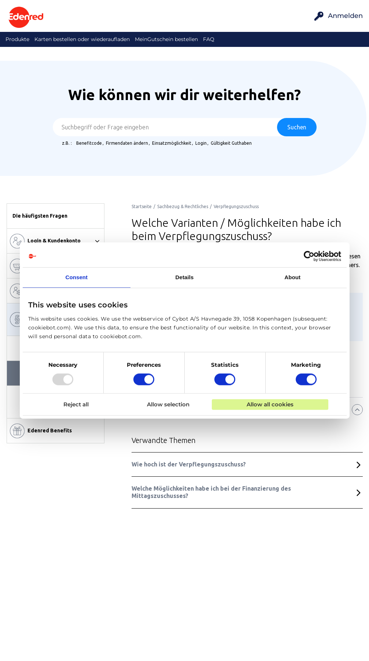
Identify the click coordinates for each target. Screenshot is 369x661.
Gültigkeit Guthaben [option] (231, 143)
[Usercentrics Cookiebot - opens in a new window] (309, 256)
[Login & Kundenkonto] (55, 241)
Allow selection (168, 404)
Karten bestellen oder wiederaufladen (82, 39)
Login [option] (201, 143)
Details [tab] (185, 277)
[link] (142, 206)
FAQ (208, 39)
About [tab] (292, 277)
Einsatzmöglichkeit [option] (171, 143)
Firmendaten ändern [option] (127, 143)
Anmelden (345, 16)
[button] (55, 216)
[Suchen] (297, 127)
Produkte (17, 39)
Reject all (76, 404)
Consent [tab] (76, 277)
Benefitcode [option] (89, 143)
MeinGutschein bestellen (166, 39)
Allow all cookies (270, 404)
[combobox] (185, 127)
